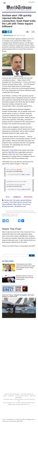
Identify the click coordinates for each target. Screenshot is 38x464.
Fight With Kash (13, 152)
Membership (28, 197)
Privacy (5, 395)
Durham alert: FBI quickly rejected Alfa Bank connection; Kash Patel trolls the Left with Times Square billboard (17, 202)
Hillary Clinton (17, 204)
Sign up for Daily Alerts (21, 395)
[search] (15, 255)
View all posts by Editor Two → (10, 215)
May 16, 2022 (26, 189)
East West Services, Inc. (27, 394)
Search (32, 2)
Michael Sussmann (8, 206)
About (8, 197)
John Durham (26, 204)
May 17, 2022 (26, 174)
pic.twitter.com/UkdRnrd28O (14, 171)
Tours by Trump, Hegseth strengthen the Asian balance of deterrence (18, 295)
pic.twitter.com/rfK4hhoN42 (14, 186)
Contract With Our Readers (11, 394)
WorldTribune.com (20, 206)
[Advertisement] (17, 340)
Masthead (11, 395)
